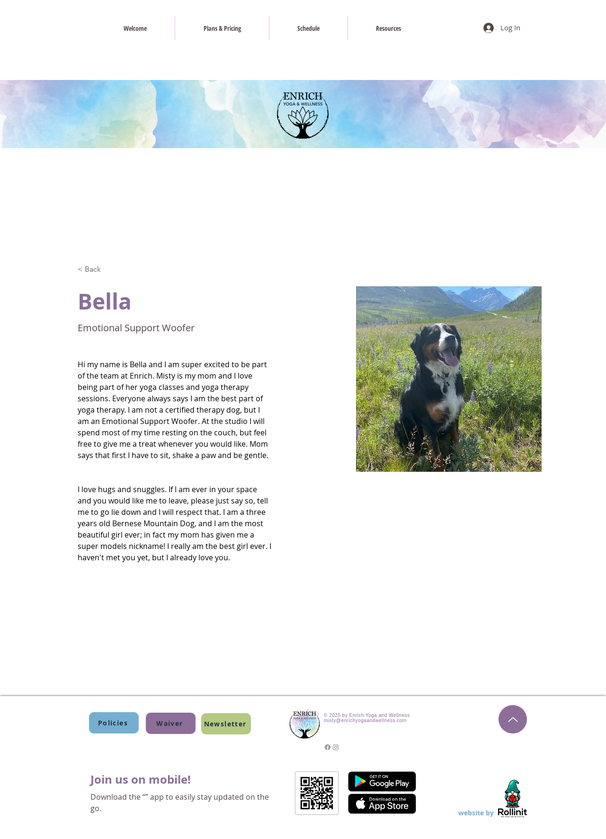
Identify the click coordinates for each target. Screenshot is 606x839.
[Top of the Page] (513, 719)
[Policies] (114, 722)
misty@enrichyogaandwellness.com (365, 720)
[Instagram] (335, 747)
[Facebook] (327, 747)
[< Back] (96, 269)
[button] (226, 723)
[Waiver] (171, 723)
